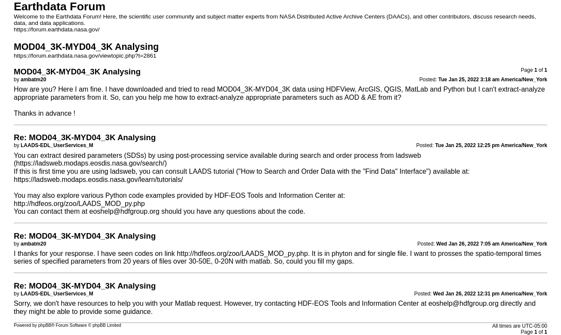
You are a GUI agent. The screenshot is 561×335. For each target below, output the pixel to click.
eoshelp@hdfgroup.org (124, 211)
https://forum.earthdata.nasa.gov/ (57, 29)
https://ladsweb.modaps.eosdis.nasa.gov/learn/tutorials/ (98, 179)
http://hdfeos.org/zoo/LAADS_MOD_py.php (79, 203)
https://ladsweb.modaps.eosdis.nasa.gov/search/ (90, 163)
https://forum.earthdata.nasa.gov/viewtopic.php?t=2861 (85, 55)
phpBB (45, 325)
